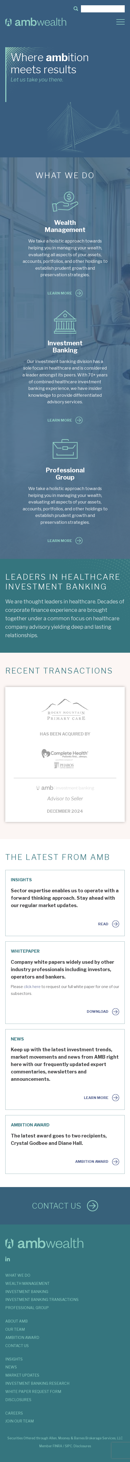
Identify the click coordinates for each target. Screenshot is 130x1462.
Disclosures (82, 1446)
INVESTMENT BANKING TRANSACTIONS (42, 1299)
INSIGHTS (14, 1359)
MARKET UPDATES (22, 1375)
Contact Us (56, 1206)
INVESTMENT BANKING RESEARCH (37, 1383)
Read (103, 924)
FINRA (57, 1446)
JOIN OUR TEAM (19, 1421)
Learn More (59, 293)
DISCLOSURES (18, 1399)
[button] (75, 8)
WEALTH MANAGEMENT (27, 1283)
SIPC (68, 1446)
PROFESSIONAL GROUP (27, 1307)
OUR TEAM (15, 1329)
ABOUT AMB (16, 1321)
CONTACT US (17, 1345)
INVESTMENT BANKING (26, 1291)
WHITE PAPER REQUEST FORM (33, 1391)
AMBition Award (91, 1161)
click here (32, 986)
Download (97, 1011)
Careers (14, 1413)
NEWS (11, 1367)
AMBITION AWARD (22, 1337)
